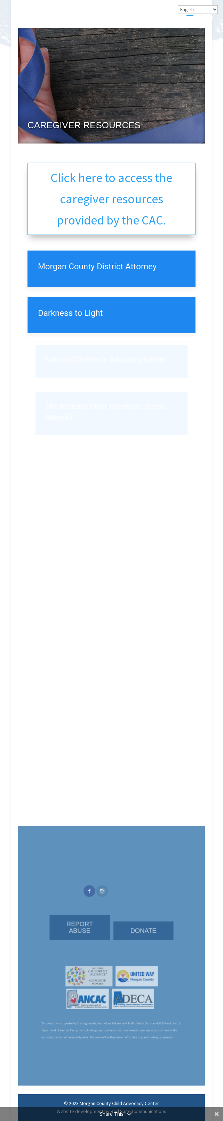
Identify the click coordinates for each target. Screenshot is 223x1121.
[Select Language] (198, 9)
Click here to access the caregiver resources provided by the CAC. (111, 199)
